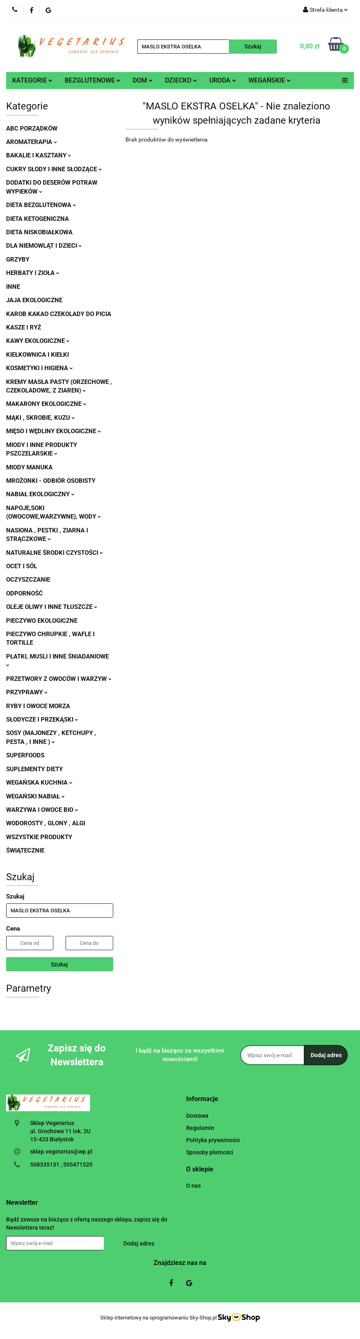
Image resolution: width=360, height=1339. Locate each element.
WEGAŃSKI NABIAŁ (35, 796)
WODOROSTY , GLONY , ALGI (45, 823)
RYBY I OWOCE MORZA (38, 706)
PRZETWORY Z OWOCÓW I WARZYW (59, 679)
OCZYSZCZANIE (28, 579)
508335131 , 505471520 (61, 1164)
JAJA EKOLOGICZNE (34, 300)
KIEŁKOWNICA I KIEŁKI (37, 354)
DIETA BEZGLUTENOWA (41, 205)
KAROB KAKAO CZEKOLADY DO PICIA (58, 314)
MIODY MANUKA (29, 467)
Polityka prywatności (213, 1140)
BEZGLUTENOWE (93, 80)
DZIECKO (181, 80)
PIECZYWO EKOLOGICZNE (41, 620)
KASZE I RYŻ (23, 327)
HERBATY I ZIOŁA (32, 273)
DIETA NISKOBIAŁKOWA (39, 232)
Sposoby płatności (209, 1152)
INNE (13, 286)
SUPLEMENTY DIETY (34, 769)
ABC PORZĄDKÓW (31, 128)
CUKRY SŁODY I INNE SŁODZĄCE (54, 169)
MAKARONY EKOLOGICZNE (46, 404)
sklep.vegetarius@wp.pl (61, 1151)
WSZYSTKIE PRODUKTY (39, 837)
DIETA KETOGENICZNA (37, 218)
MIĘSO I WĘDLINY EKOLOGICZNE (53, 431)
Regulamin (200, 1128)
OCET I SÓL (21, 566)
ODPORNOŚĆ (24, 593)
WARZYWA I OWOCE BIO (42, 809)
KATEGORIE (32, 80)
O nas (193, 1185)
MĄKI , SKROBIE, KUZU (40, 417)
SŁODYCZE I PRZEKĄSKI (42, 719)
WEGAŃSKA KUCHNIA (39, 782)
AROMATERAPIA (31, 142)
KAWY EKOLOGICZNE (38, 341)
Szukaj (59, 964)
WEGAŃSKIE (269, 80)
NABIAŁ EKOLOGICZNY (40, 494)
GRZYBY (17, 259)
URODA (222, 80)
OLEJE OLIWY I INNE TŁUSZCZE (51, 607)
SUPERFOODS (25, 755)
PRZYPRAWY (27, 692)
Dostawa (197, 1115)
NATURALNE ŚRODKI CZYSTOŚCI (54, 552)
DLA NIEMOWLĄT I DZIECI (44, 245)
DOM (143, 80)
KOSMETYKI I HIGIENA (39, 368)
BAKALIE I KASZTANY (38, 155)
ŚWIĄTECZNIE (25, 850)
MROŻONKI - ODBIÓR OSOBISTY (50, 480)
